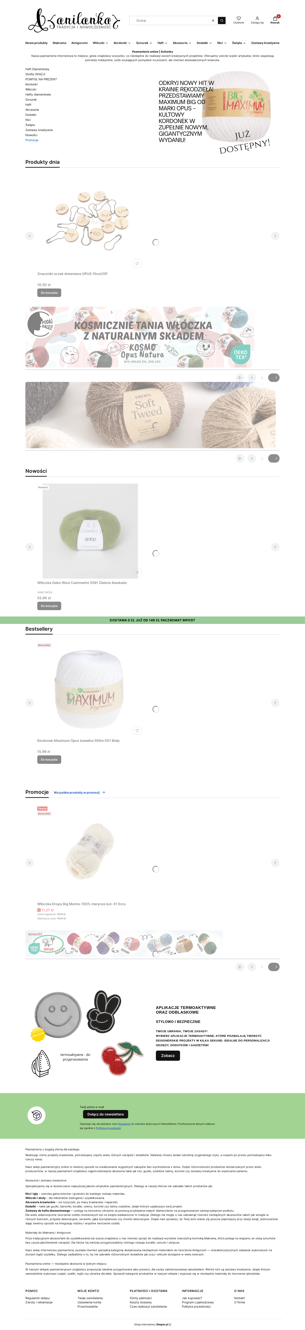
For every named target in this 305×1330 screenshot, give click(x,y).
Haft (28, 104)
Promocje (31, 140)
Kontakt (239, 1298)
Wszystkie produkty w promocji (79, 792)
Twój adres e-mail (92, 1107)
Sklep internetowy (151, 1324)
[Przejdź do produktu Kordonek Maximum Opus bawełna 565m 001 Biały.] (90, 689)
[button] (222, 20)
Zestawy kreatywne (39, 130)
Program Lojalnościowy (198, 1302)
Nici (28, 120)
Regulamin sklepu (37, 1298)
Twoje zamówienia (90, 1298)
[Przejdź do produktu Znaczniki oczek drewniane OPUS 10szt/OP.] (90, 222)
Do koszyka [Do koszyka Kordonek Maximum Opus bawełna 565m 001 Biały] (49, 759)
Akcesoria (32, 109)
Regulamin (124, 1123)
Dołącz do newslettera (105, 1114)
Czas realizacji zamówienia (148, 1306)
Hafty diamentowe (38, 94)
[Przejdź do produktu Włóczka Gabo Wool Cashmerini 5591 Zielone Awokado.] (90, 531)
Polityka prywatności (196, 1306)
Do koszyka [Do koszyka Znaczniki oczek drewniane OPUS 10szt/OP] (49, 292)
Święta (30, 125)
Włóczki (30, 89)
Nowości (31, 135)
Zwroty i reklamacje (39, 1302)
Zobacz (168, 1055)
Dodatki (30, 114)
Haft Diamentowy (37, 69)
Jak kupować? (192, 1298)
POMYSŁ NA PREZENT (41, 79)
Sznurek (31, 99)
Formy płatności (141, 1298)
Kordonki (31, 84)
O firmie (239, 1302)
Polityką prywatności (108, 1128)
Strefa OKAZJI (35, 74)
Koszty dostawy (141, 1302)
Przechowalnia (88, 1306)
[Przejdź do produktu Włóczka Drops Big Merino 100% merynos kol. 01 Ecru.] (90, 852)
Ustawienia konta (89, 1302)
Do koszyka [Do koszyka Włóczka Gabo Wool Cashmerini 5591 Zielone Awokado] (49, 606)
